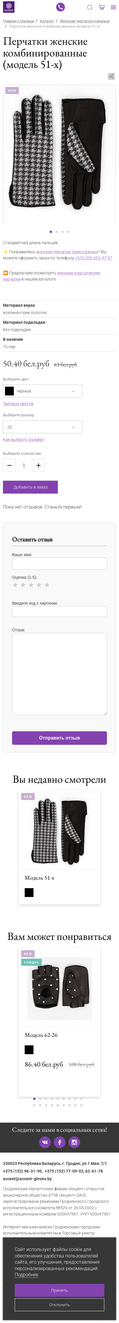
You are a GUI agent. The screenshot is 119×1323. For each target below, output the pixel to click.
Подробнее (26, 1274)
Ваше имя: (59, 561)
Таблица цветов (18, 403)
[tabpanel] (59, 154)
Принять (59, 1290)
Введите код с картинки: (59, 609)
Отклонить (59, 1304)
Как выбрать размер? (24, 439)
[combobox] (42, 391)
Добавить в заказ (31, 487)
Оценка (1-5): (59, 582)
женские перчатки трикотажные (67, 251)
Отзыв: (59, 669)
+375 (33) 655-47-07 (93, 258)
